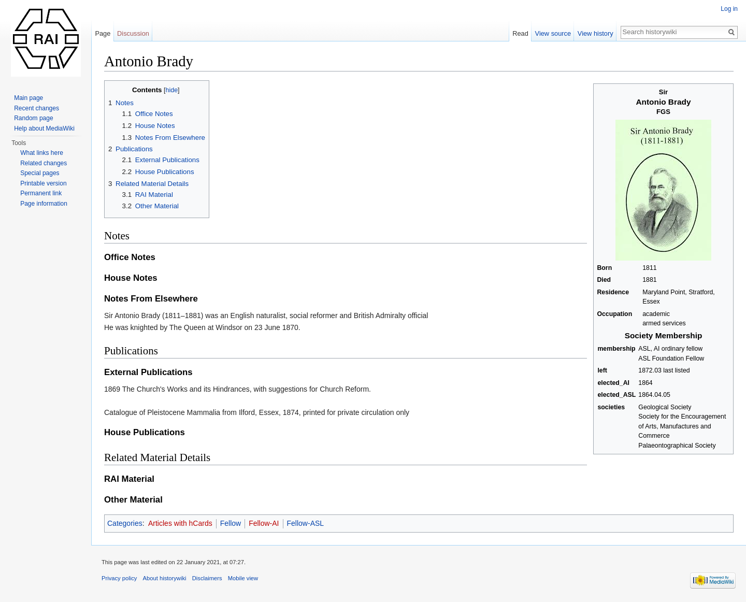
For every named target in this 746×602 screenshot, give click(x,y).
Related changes (43, 163)
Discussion (133, 33)
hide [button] (171, 90)
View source (553, 33)
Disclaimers (207, 578)
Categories (124, 523)
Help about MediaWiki (44, 128)
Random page (33, 118)
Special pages (39, 173)
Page (102, 33)
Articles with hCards (180, 523)
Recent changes (36, 108)
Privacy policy (119, 578)
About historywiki (165, 578)
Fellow (230, 523)
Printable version (43, 183)
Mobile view (243, 578)
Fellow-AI (264, 523)
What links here (41, 152)
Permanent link (41, 193)
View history (595, 33)
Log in (729, 8)
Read (520, 33)
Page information (43, 203)
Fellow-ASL (305, 523)
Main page (28, 98)
